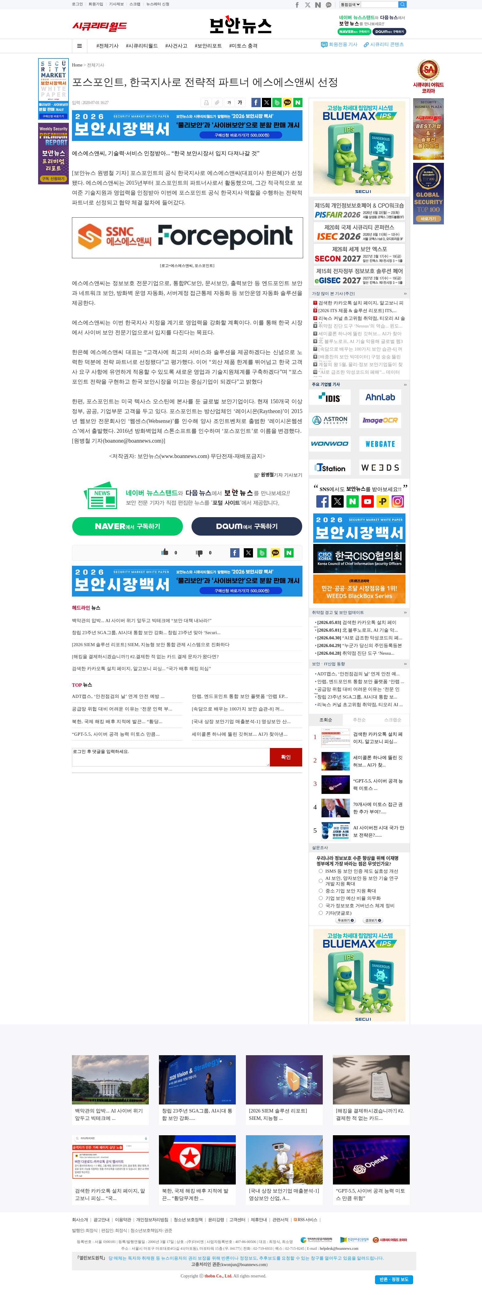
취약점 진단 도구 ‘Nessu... (355, 653)
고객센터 (237, 1219)
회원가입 (96, 4)
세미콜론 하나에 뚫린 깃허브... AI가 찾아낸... (240, 734)
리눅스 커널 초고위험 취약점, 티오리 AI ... (360, 704)
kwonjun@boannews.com (243, 1264)
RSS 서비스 (307, 1219)
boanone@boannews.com (133, 441)
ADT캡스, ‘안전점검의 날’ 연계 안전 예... (358, 673)
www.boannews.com (184, 456)
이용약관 (123, 1219)
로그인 (77, 4)
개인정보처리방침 (152, 1219)
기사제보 (116, 4)
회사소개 (80, 1219)
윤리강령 (216, 1219)
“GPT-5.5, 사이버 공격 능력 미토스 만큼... (116, 734)
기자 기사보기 (278, 475)
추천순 (359, 720)
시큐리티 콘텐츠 (387, 44)
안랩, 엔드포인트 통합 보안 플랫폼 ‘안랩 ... (360, 681)
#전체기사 (108, 45)
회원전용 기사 (343, 44)
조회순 (325, 720)
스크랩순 (392, 720)
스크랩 (134, 4)
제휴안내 (259, 1219)
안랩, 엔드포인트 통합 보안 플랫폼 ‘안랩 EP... (240, 696)
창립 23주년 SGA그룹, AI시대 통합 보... (357, 696)
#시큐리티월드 (142, 45)
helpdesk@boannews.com (339, 1248)
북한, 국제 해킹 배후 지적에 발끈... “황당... (117, 721)
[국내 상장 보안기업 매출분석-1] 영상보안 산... (241, 721)
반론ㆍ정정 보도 (394, 1279)
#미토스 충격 (243, 45)
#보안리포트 (208, 45)
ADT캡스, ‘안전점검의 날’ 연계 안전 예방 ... (118, 696)
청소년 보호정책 (188, 1219)
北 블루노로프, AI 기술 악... (357, 630)
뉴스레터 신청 (157, 4)
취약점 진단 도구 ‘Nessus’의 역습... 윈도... (360, 326)
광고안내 (101, 1219)
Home (77, 65)
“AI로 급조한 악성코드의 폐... (359, 637)
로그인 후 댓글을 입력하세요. (171, 757)
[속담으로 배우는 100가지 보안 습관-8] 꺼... (238, 708)
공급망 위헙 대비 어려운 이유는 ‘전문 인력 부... (122, 708)
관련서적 (280, 1219)
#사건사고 (176, 45)
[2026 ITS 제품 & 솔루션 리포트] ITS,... (357, 310)
